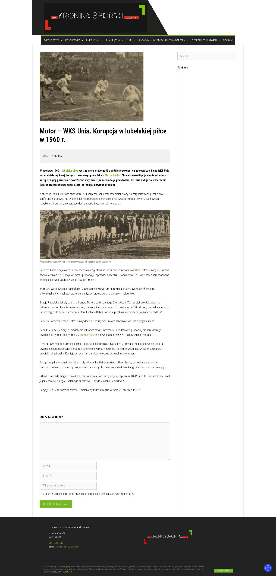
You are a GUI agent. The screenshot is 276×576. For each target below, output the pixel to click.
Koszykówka (74, 40)
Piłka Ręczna (115, 40)
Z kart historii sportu (206, 40)
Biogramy (228, 40)
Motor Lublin (112, 175)
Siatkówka (145, 40)
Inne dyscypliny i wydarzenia (171, 40)
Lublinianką (86, 335)
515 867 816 (57, 543)
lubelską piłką (70, 170)
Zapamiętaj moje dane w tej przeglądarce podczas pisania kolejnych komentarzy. (88, 493)
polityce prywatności (64, 574)
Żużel (131, 40)
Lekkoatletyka (53, 40)
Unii (136, 270)
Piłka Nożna (94, 40)
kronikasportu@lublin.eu (67, 546)
